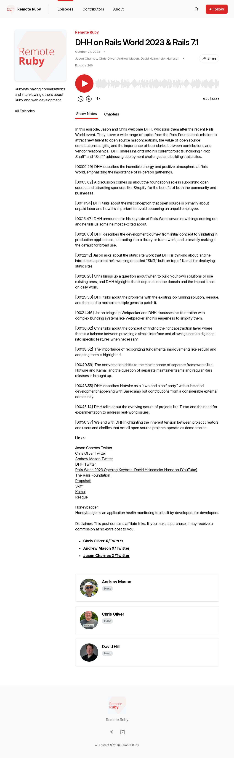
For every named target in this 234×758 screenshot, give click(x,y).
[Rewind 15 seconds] (80, 98)
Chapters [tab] (111, 114)
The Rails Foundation (92, 475)
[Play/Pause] (84, 83)
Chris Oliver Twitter (90, 453)
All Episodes (25, 111)
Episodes (65, 9)
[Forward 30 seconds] (89, 98)
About (118, 9)
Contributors (93, 9)
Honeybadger (86, 507)
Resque (81, 497)
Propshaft (83, 480)
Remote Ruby (29, 9)
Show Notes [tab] (86, 113)
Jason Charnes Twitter (93, 448)
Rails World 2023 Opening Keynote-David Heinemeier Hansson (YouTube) (136, 469)
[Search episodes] (196, 9)
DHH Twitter (85, 464)
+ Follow (216, 9)
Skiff (79, 486)
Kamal (80, 491)
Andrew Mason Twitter (94, 458)
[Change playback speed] (98, 98)
